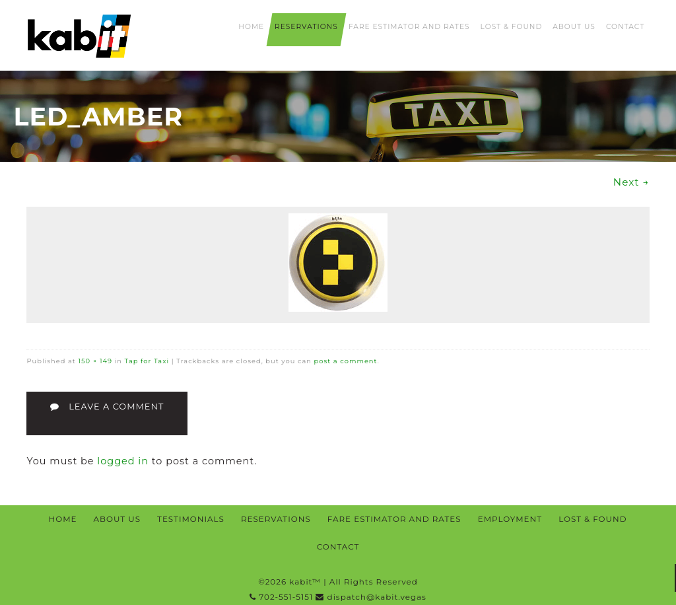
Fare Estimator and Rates (409, 26)
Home (251, 26)
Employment (510, 519)
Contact (625, 26)
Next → (631, 182)
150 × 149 (95, 361)
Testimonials (190, 519)
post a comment (346, 361)
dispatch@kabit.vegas (371, 597)
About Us (574, 26)
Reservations (306, 26)
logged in (123, 461)
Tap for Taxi (147, 361)
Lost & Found (512, 26)
